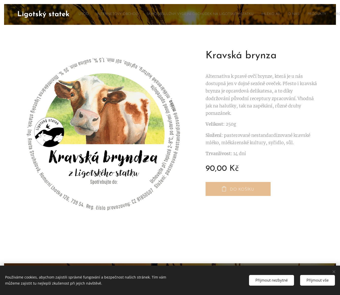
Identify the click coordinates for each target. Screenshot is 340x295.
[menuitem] (216, 14)
